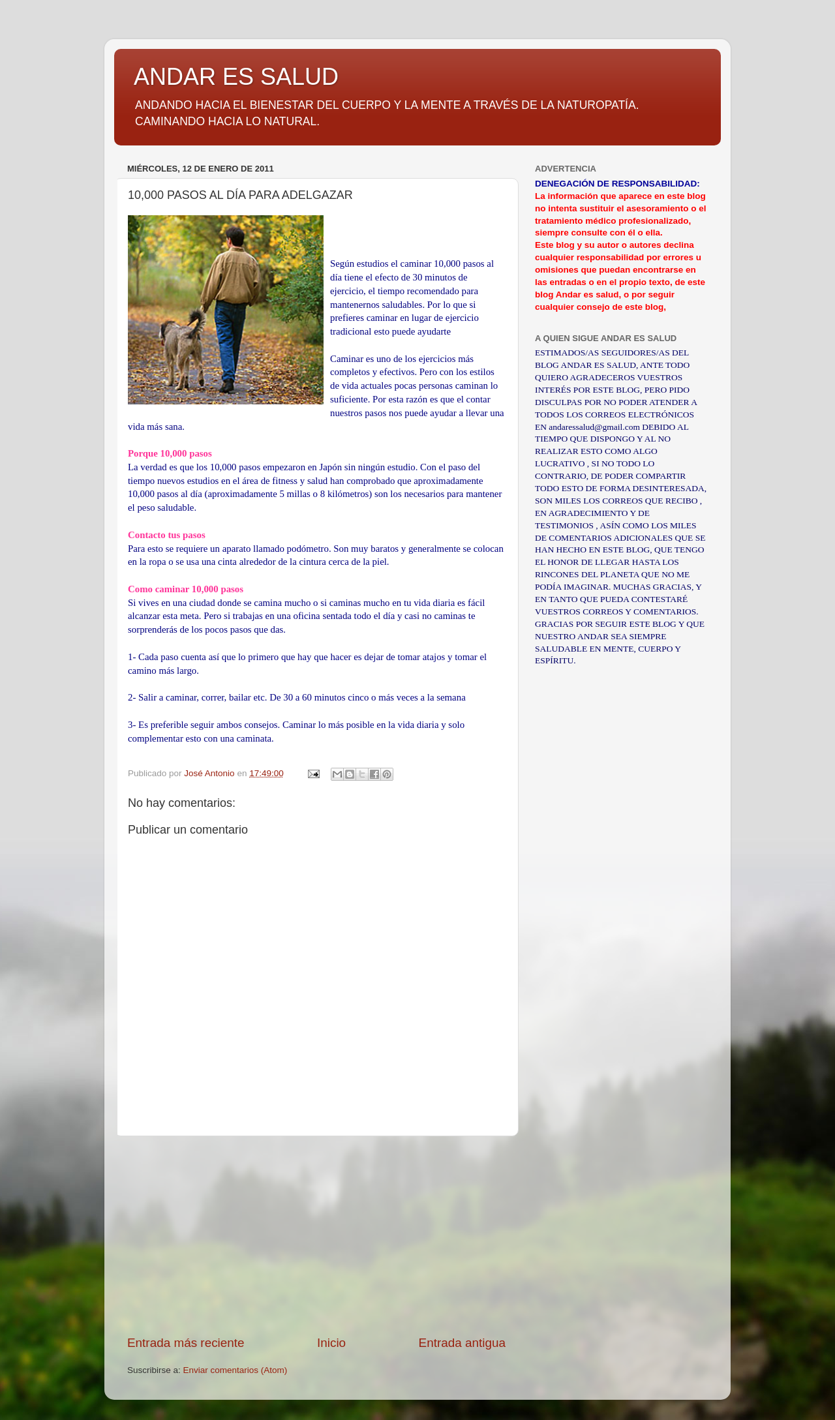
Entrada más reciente (186, 1343)
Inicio (331, 1343)
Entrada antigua (462, 1343)
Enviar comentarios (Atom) (235, 1370)
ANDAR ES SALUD (236, 76)
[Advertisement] (316, 1235)
